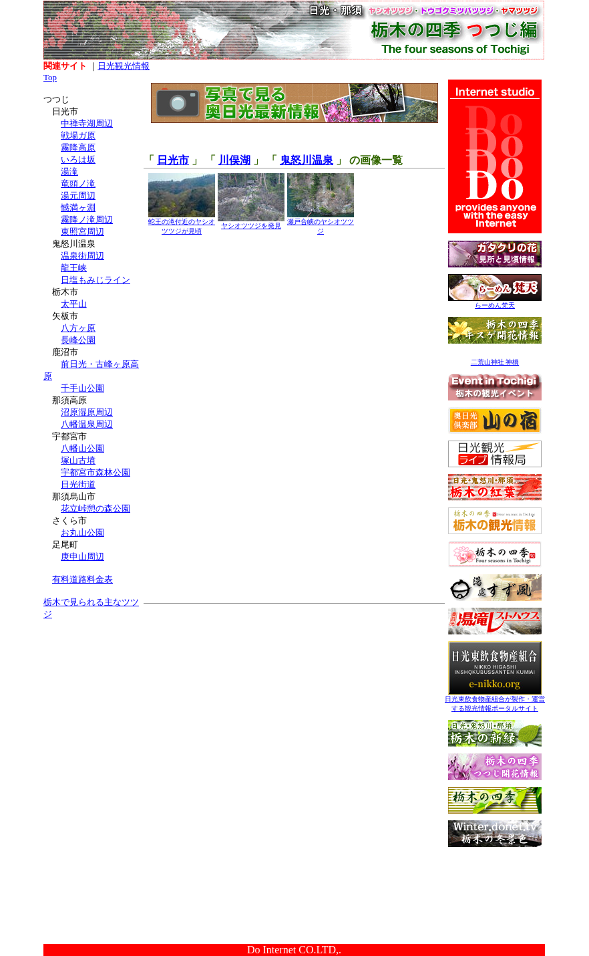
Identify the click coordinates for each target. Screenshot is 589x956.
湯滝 (69, 171)
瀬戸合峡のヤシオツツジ (320, 223)
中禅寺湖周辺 (87, 123)
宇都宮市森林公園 (95, 472)
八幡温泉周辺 (87, 424)
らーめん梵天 (495, 302)
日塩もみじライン (95, 280)
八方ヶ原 (78, 328)
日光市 (173, 160)
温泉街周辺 (82, 256)
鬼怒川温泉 (306, 160)
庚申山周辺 (82, 557)
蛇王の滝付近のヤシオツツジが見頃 (181, 223)
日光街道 (78, 484)
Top (50, 77)
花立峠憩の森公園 (95, 508)
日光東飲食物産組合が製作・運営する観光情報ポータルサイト (495, 700)
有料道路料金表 (82, 579)
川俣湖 (234, 160)
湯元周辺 (78, 196)
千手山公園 (82, 388)
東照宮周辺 (82, 232)
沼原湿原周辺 (87, 412)
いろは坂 (78, 159)
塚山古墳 (78, 460)
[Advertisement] (93, 714)
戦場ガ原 (78, 135)
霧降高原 (78, 147)
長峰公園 (78, 340)
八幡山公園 (82, 448)
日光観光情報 (123, 66)
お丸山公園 (82, 532)
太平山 (74, 304)
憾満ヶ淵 (78, 208)
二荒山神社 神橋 (495, 362)
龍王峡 (74, 268)
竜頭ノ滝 (78, 183)
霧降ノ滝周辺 (87, 220)
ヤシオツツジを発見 (251, 222)
